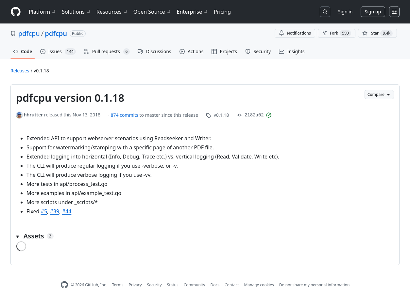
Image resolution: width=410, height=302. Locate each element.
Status (173, 285)
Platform (43, 11)
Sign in (345, 11)
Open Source (152, 11)
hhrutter (33, 115)
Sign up (373, 11)
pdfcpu (29, 33)
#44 (67, 211)
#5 (44, 211)
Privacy (135, 285)
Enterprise (193, 11)
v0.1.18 (41, 71)
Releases (19, 71)
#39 (55, 211)
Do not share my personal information (314, 285)
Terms (118, 285)
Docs (214, 285)
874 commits (125, 115)
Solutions (76, 11)
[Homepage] (15, 12)
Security (154, 285)
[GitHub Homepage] (64, 285)
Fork (336, 33)
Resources (112, 11)
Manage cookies (259, 285)
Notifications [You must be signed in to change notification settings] (295, 33)
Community (194, 285)
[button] (205, 236)
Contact (232, 285)
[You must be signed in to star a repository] (377, 33)
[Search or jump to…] (325, 12)
